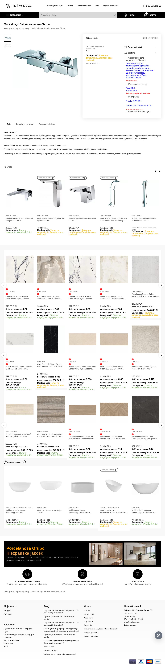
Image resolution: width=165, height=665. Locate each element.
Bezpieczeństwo (47, 124)
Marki (97, 6)
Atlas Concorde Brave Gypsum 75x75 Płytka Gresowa (144, 368)
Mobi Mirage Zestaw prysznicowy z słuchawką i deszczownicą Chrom (113, 219)
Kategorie (15, 15)
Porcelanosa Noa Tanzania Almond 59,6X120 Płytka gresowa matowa (113, 438)
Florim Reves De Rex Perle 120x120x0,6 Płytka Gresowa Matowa (112, 298)
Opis (8, 124)
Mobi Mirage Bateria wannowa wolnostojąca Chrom (144, 219)
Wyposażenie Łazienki (11, 640)
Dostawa (70, 6)
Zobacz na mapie (130, 625)
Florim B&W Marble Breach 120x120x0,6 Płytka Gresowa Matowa (17, 298)
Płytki (6, 632)
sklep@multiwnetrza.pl (132, 622)
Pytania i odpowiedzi (84, 6)
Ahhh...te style (49, 647)
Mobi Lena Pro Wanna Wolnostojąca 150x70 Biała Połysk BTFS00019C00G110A (114, 511)
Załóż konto (8, 614)
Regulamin (88, 625)
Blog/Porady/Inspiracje (110, 6)
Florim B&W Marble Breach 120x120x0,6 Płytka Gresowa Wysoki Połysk (80, 298)
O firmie (87, 610)
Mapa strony (88, 621)
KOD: (144, 38)
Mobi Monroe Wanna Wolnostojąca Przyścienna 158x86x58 (79, 511)
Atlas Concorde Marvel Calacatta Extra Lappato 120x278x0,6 (19, 368)
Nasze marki (88, 618)
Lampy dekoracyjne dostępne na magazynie (19, 635)
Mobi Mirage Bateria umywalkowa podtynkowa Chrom (19, 219)
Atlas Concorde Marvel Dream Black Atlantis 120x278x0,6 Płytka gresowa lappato (50, 365)
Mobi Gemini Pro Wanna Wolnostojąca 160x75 (15, 511)
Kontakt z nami (89, 614)
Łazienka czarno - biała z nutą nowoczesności (59, 654)
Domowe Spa (8, 643)
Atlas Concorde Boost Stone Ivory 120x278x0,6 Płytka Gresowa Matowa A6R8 (82, 368)
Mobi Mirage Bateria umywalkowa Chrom (82, 219)
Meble (6, 646)
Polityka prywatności (91, 632)
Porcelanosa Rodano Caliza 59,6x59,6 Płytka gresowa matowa (145, 295)
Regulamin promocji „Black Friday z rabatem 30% (101, 629)
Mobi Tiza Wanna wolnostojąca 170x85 (49, 511)
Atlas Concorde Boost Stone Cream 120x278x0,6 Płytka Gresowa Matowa (111, 368)
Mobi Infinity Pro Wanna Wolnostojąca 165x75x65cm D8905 (143, 511)
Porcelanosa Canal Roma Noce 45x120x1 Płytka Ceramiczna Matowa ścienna (50, 435)
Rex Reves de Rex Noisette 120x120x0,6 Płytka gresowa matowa (48, 298)
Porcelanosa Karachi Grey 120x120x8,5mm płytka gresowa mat (145, 438)
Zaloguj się (7, 610)
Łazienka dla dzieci (50, 650)
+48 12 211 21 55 (152, 6)
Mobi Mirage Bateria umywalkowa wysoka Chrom (50, 219)
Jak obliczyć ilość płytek (55, 6)
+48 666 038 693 (130, 616)
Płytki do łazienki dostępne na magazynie (18, 629)
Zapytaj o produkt (25, 124)
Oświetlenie (8, 637)
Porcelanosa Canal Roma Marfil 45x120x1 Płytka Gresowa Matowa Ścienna (18, 435)
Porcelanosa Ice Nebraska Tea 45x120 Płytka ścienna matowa (81, 438)
